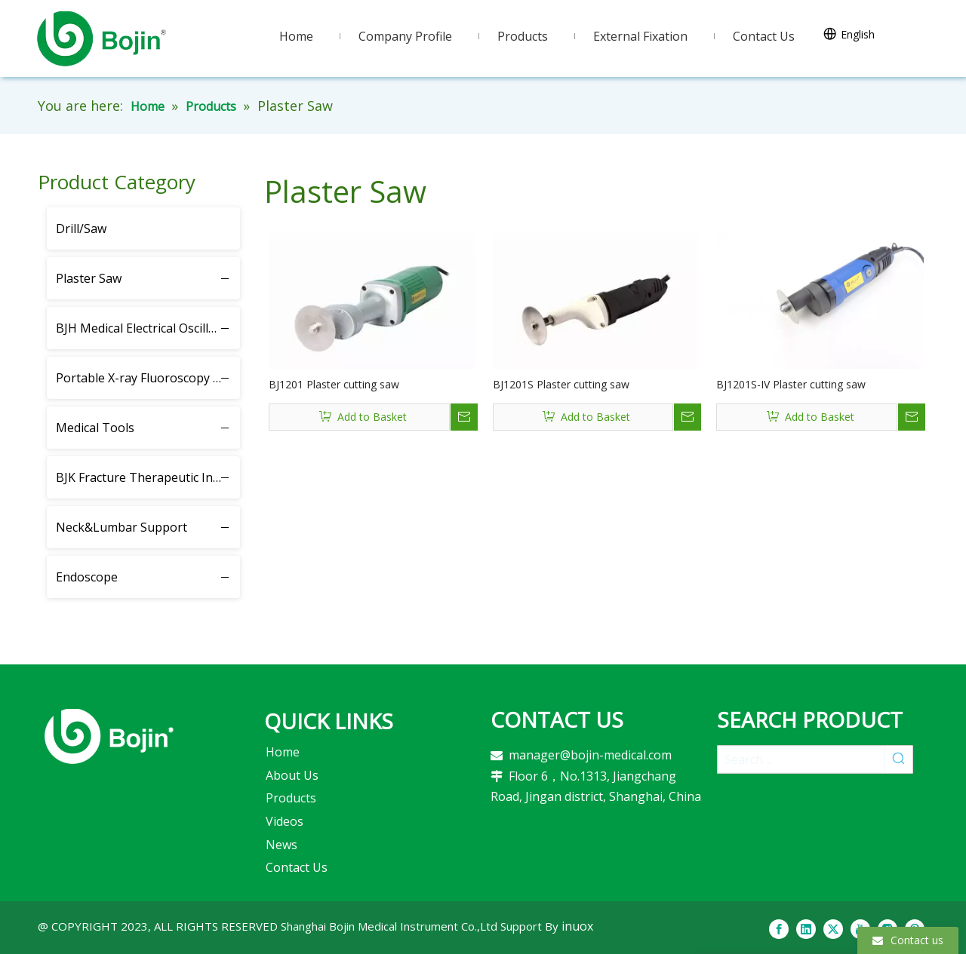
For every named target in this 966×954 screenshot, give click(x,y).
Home (283, 752)
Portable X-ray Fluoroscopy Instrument (148, 378)
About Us (292, 775)
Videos (284, 821)
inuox (577, 926)
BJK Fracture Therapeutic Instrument (148, 477)
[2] (109, 736)
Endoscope (87, 577)
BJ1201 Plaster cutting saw (334, 384)
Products (291, 798)
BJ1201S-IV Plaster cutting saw (791, 384)
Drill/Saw (81, 228)
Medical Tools (95, 427)
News (281, 844)
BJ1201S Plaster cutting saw (561, 384)
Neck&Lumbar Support (121, 527)
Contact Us (297, 867)
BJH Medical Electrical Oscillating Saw (148, 328)
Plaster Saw (89, 278)
